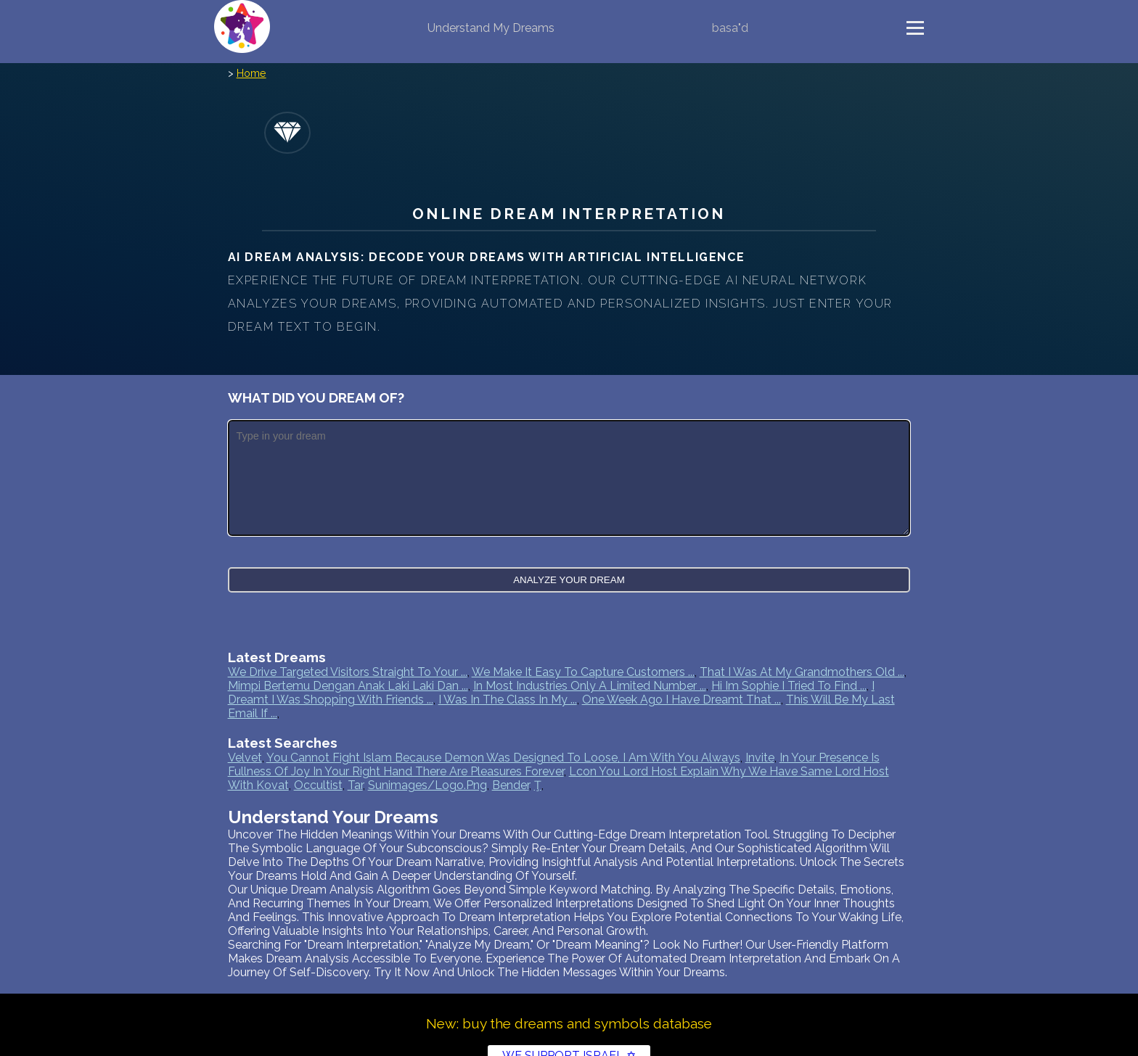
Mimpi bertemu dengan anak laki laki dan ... (348, 686)
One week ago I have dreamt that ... (681, 699)
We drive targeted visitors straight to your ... (347, 672)
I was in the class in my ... (507, 699)
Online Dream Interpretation (568, 214)
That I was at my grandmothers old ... (802, 672)
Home (251, 73)
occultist (318, 785)
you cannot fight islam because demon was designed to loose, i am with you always (503, 757)
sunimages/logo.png (427, 785)
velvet (245, 757)
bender (510, 785)
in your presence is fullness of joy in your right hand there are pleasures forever (554, 764)
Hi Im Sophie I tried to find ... (789, 686)
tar (355, 785)
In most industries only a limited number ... (589, 686)
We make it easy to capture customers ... (583, 672)
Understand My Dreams (490, 28)
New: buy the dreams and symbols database (569, 1023)
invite (759, 757)
